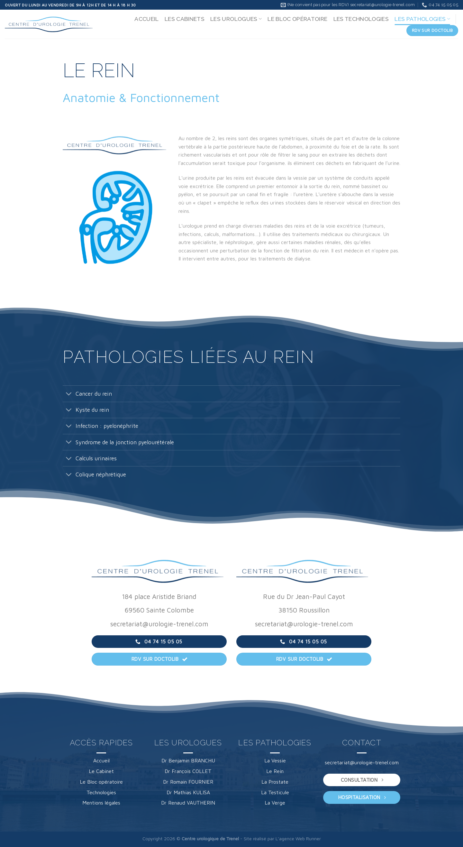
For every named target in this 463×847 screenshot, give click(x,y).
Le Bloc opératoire (101, 782)
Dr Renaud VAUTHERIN (188, 803)
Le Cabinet (101, 771)
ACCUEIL (146, 18)
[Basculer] (69, 394)
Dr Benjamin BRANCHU (188, 760)
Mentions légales (101, 803)
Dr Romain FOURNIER (188, 782)
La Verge (275, 803)
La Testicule (275, 792)
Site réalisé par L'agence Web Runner (282, 838)
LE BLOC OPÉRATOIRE (297, 18)
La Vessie (275, 760)
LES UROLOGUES (236, 18)
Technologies (101, 792)
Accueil (101, 760)
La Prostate (274, 782)
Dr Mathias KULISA (188, 792)
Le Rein (275, 771)
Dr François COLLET (188, 771)
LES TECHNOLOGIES (361, 18)
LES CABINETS (184, 18)
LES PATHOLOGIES (422, 18)
